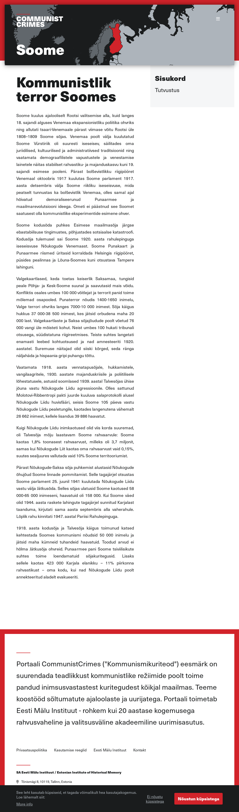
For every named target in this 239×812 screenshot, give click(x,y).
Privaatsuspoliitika (31, 750)
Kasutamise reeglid (70, 750)
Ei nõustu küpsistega (155, 799)
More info (24, 804)
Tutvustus (167, 89)
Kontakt (139, 750)
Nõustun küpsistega (198, 799)
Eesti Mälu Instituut (110, 750)
